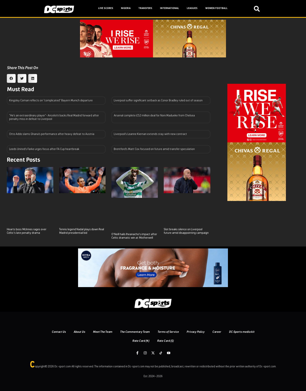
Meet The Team (102, 331)
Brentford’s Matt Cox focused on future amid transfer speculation (154, 149)
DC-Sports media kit (241, 331)
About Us (79, 331)
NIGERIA (126, 8)
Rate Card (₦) (140, 340)
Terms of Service (168, 331)
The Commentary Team (135, 331)
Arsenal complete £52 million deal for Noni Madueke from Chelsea (154, 115)
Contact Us (59, 331)
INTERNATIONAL (169, 8)
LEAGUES (192, 8)
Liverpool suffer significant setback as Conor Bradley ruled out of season (158, 100)
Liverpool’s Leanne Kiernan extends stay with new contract (150, 134)
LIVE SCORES (105, 8)
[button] (11, 78)
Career (216, 331)
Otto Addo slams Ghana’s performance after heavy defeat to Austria (51, 134)
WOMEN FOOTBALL (216, 8)
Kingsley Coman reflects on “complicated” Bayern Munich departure (51, 100)
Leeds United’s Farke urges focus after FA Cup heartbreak (44, 149)
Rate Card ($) (165, 340)
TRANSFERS (145, 8)
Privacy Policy (196, 331)
